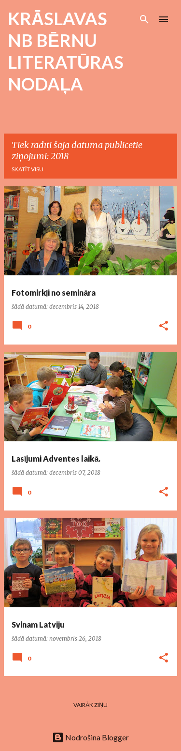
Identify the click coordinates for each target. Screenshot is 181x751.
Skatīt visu (27, 169)
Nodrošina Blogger (90, 737)
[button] (163, 326)
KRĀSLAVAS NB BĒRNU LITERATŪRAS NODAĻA (66, 51)
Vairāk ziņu (90, 704)
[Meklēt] (144, 19)
